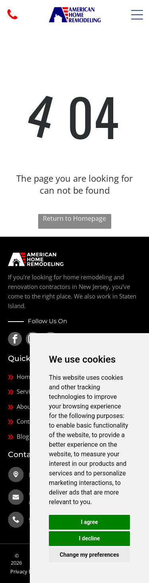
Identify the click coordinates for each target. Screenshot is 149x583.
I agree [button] (89, 522)
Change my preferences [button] (89, 555)
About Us (29, 406)
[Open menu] (137, 15)
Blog (23, 436)
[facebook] (15, 340)
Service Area (33, 391)
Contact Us (31, 421)
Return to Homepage (74, 218)
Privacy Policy (26, 571)
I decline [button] (89, 538)
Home (25, 377)
